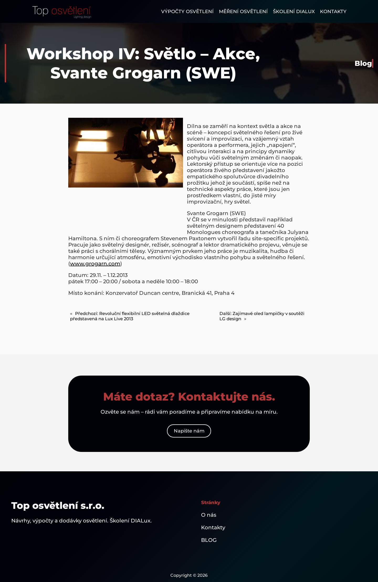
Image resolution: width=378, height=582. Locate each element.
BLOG (209, 540)
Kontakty (213, 527)
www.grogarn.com (95, 263)
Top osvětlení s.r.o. (57, 505)
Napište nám (189, 431)
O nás (208, 515)
